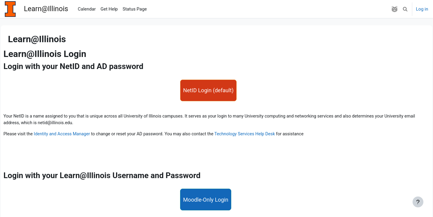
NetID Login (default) (209, 90)
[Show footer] (418, 202)
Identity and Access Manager (77, 135)
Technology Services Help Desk (267, 135)
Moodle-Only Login (206, 203)
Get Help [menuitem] (109, 9)
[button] (405, 9)
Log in (422, 9)
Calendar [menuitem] (87, 9)
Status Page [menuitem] (135, 9)
